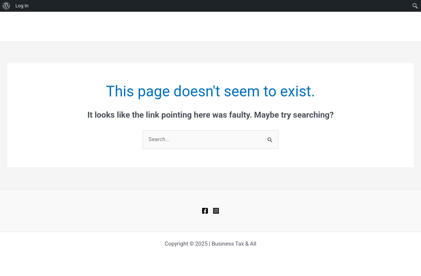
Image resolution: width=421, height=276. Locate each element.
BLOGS (319, 26)
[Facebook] (205, 210)
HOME (292, 26)
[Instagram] (216, 210)
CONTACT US (355, 26)
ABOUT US (395, 26)
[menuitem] (6, 6)
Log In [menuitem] (22, 5)
